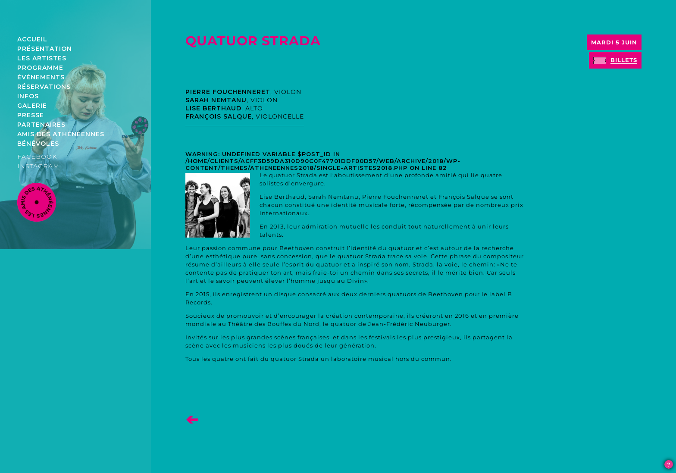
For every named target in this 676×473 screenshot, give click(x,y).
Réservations (44, 87)
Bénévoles (38, 143)
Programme (40, 68)
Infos (28, 96)
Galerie (32, 106)
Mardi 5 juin (614, 42)
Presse (30, 115)
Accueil (32, 39)
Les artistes (41, 58)
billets (623, 59)
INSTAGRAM (38, 166)
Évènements (41, 77)
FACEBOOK (37, 156)
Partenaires (41, 124)
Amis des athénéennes (60, 134)
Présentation (44, 49)
